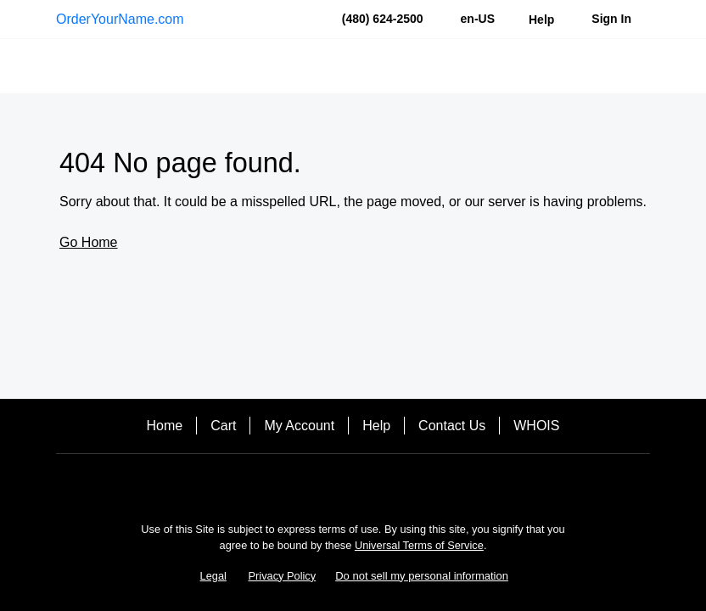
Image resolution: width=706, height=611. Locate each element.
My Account (299, 425)
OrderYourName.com (120, 19)
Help (376, 425)
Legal (213, 575)
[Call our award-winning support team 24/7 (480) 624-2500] (541, 19)
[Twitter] (377, 483)
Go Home (88, 242)
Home (165, 425)
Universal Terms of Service (419, 545)
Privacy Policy (283, 575)
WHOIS (536, 425)
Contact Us (451, 425)
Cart (223, 425)
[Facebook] (329, 483)
